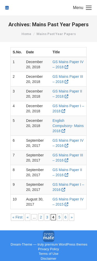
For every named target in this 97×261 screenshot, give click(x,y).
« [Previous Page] (28, 217)
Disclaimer (48, 258)
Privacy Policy (48, 249)
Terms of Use (48, 254)
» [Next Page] (72, 217)
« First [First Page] (17, 217)
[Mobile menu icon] (82, 7)
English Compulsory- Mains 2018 (68, 126)
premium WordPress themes (66, 244)
